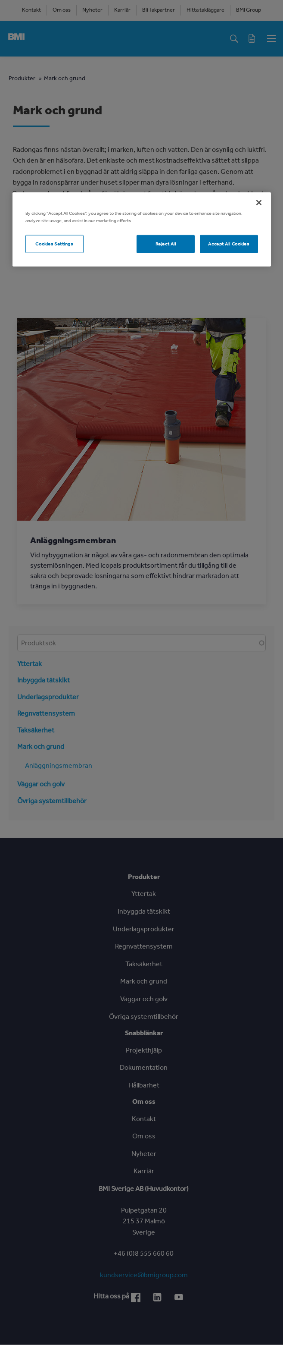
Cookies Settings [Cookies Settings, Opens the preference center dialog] (54, 243)
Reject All (165, 243)
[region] (141, 229)
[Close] (258, 202)
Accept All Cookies (228, 243)
